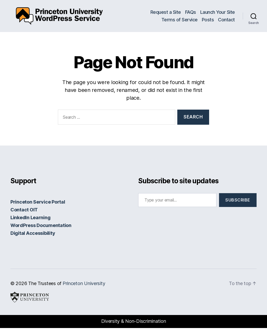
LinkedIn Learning (30, 223)
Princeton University (84, 289)
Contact (226, 23)
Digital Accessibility (32, 239)
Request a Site (165, 15)
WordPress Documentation (40, 231)
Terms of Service (179, 23)
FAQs (190, 15)
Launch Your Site (217, 15)
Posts (208, 23)
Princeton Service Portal (37, 208)
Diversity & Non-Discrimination (133, 327)
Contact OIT (24, 215)
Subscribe (237, 206)
